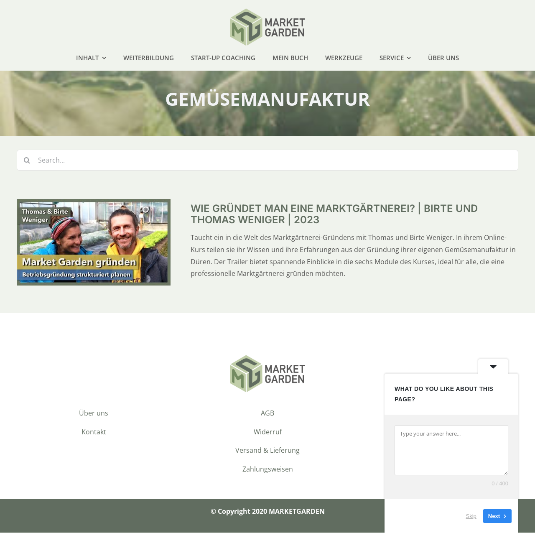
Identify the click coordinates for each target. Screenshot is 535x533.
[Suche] (27, 160)
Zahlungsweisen (267, 469)
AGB (267, 413)
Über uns (93, 413)
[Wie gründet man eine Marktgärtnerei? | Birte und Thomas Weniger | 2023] (94, 205)
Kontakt (94, 432)
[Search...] (267, 160)
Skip (471, 516)
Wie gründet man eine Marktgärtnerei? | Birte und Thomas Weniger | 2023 (334, 214)
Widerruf (268, 432)
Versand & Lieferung (267, 451)
